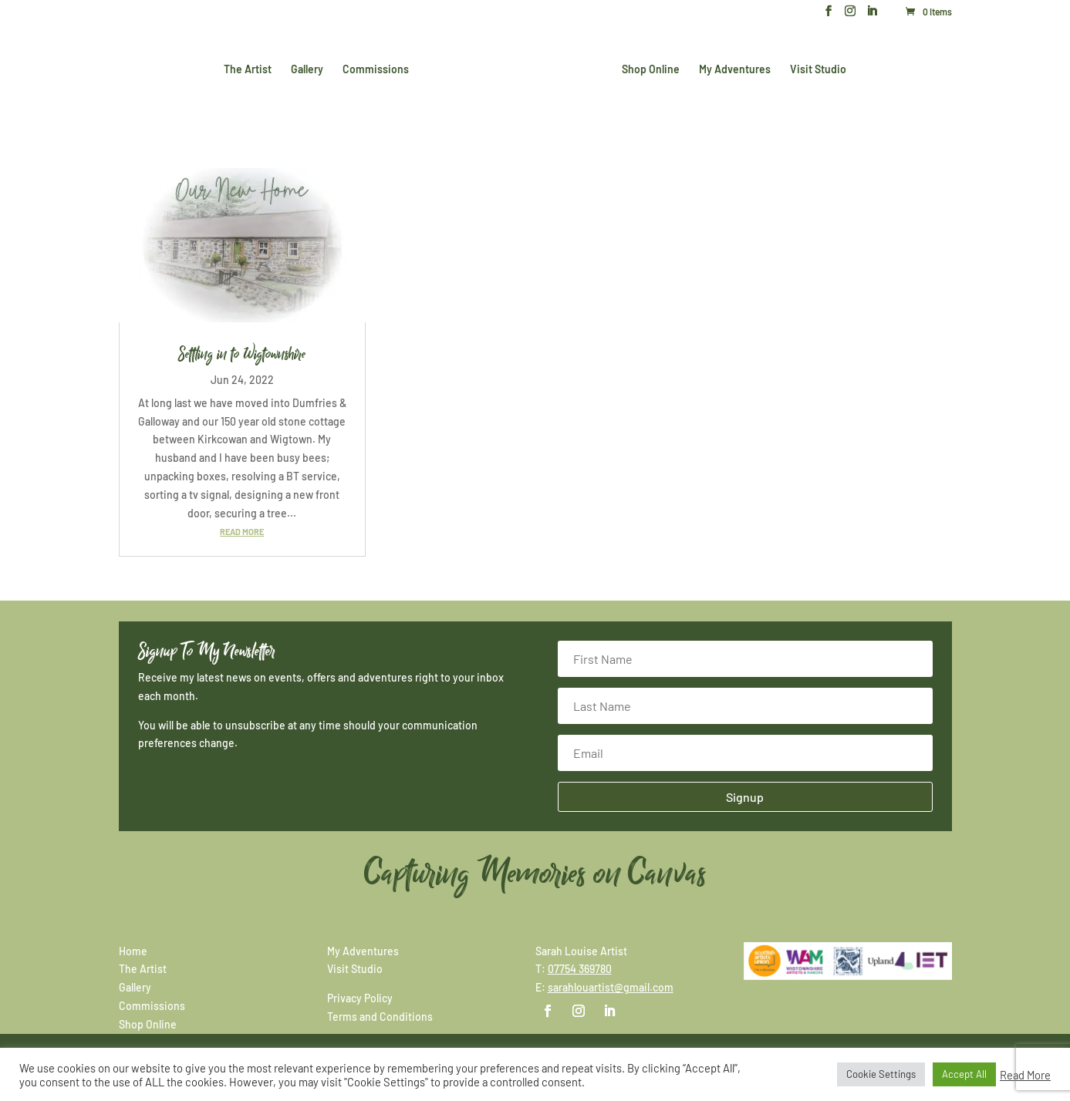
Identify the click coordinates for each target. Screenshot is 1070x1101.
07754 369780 (580, 968)
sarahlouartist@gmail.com (610, 987)
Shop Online (651, 70)
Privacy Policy (360, 998)
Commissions (376, 70)
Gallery (307, 70)
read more (242, 532)
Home (133, 951)
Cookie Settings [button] (881, 1074)
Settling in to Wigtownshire (241, 354)
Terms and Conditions (380, 1016)
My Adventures (735, 70)
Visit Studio (818, 70)
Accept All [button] (964, 1074)
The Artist (248, 70)
